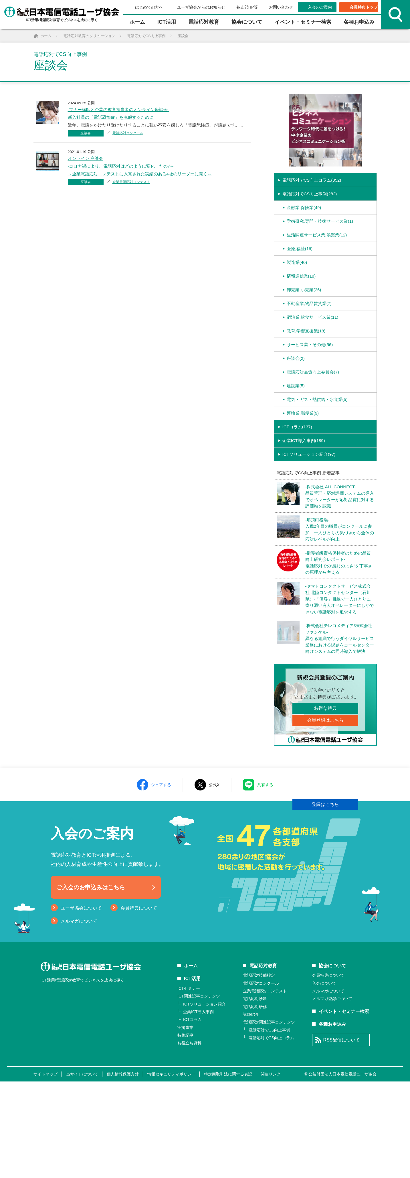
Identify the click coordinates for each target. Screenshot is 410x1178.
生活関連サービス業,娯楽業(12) (317, 265)
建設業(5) (296, 416)
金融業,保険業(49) (304, 238)
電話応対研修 (255, 1103)
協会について (246, 22)
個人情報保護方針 (123, 1171)
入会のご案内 (320, 7)
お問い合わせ (281, 7)
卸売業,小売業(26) (304, 320)
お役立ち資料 (189, 1139)
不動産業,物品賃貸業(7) (309, 334)
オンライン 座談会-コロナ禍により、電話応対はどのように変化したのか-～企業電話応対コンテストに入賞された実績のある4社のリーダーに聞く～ (140, 166)
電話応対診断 (255, 1095)
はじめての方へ (149, 7)
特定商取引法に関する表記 (228, 1171)
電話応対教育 (203, 22)
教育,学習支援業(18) (306, 361)
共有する (265, 881)
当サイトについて (82, 1171)
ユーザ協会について (81, 1004)
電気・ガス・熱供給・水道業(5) (317, 430)
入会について (324, 1079)
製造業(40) (297, 293)
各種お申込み (359, 22)
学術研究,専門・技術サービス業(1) (320, 252)
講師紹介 (251, 1111)
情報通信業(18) (301, 306)
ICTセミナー (188, 1085)
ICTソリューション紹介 (204, 1100)
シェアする (161, 881)
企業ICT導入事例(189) (303, 471)
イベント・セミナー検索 (303, 22)
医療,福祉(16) (300, 279)
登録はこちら (325, 835)
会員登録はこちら (325, 750)
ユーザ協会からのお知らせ (201, 7)
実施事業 (185, 1124)
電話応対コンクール (127, 133)
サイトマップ (45, 1171)
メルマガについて (79, 1018)
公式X (214, 881)
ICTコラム (192, 1116)
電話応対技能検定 (259, 1072)
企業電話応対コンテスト (131, 182)
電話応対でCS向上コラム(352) (311, 210)
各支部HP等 (247, 7)
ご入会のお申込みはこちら (90, 984)
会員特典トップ (364, 7)
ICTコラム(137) (297, 457)
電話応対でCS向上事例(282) (309, 224)
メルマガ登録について (332, 1095)
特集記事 (185, 1132)
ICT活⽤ (166, 22)
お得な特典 (325, 738)
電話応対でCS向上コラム (271, 1134)
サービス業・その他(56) (310, 375)
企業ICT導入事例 (198, 1108)
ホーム (137, 22)
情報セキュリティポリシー (171, 1171)
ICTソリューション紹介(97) (309, 485)
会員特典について (138, 1004)
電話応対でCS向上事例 (269, 1127)
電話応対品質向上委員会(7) (313, 402)
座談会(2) (296, 389)
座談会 (85, 133)
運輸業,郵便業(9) (303, 444)
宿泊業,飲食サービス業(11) (312, 348)
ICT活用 (192, 1075)
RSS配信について (341, 1136)
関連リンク (271, 1171)
